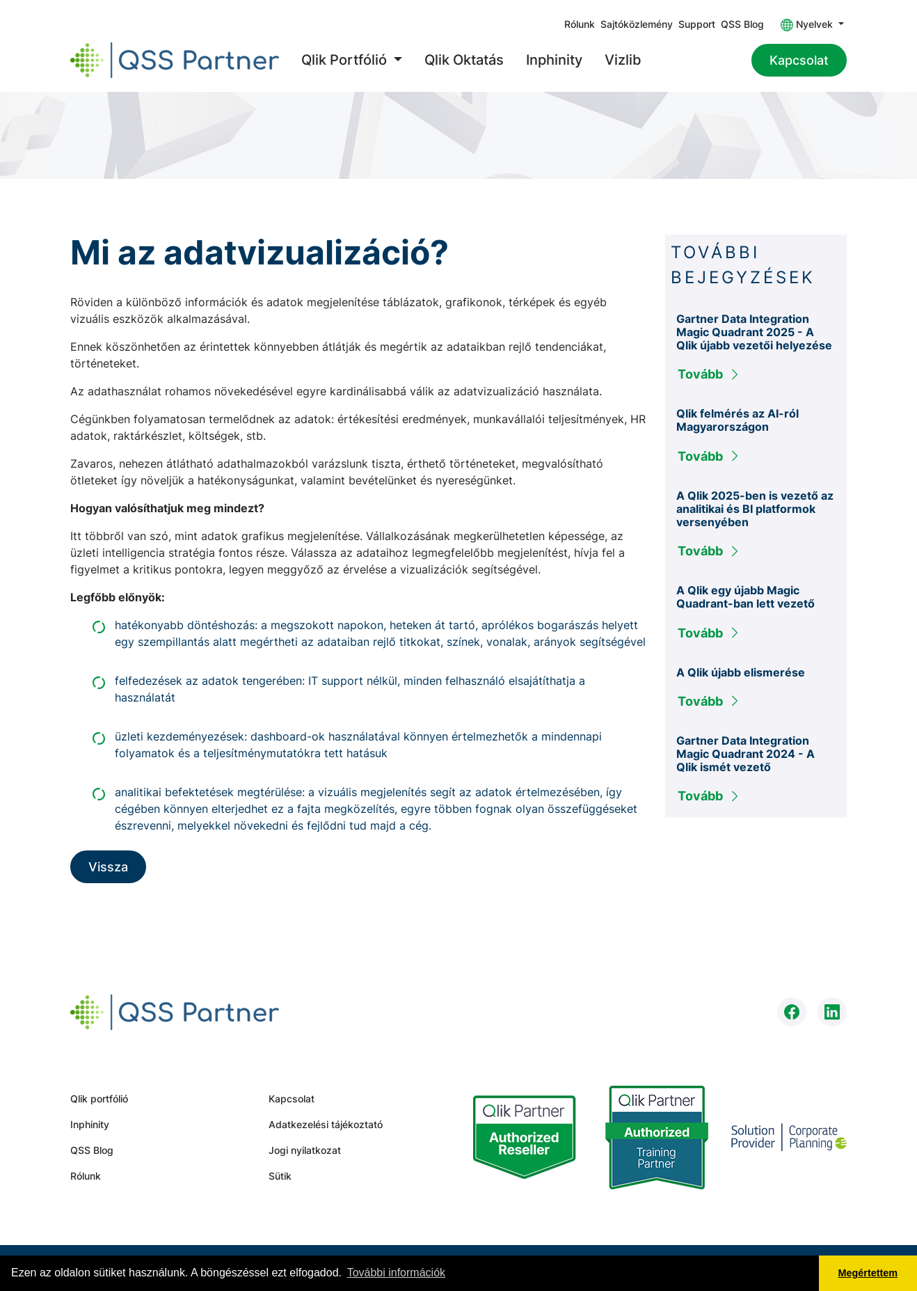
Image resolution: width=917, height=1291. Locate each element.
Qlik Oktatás (464, 60)
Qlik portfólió (99, 1098)
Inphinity (554, 60)
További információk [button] (396, 1272)
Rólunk (579, 24)
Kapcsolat (799, 60)
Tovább (709, 374)
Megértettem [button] (868, 1272)
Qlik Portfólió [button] (345, 60)
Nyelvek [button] (808, 24)
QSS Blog (742, 24)
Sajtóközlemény (636, 24)
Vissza (108, 867)
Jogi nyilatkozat (305, 1150)
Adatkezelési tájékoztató (326, 1124)
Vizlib (623, 60)
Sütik (280, 1176)
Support (696, 24)
